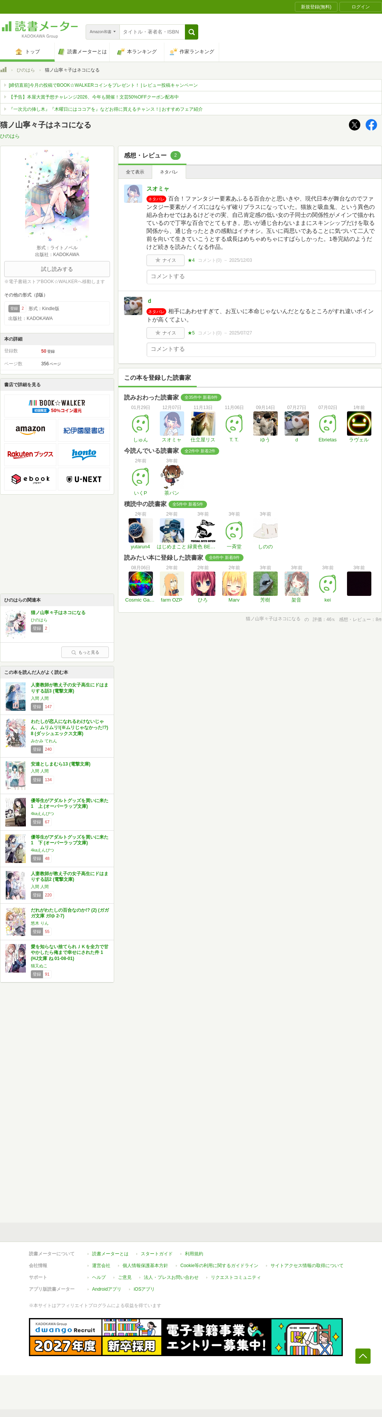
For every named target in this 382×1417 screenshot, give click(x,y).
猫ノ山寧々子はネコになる (58, 612)
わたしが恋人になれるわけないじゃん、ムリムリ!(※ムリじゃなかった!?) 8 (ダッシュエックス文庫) (69, 727)
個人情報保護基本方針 (145, 1265)
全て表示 (135, 172)
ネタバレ (169, 172)
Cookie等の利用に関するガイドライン (219, 1265)
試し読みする (57, 269)
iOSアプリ (144, 1289)
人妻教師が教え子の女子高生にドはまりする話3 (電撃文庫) (69, 688)
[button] (191, 32)
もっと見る (85, 652)
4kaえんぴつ (42, 813)
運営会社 (101, 1265)
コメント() (210, 260)
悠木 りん (40, 923)
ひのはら (26, 70)
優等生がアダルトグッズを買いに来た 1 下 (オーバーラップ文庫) (69, 840)
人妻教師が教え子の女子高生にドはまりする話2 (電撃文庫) (69, 876)
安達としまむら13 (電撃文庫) (61, 764)
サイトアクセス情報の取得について (307, 1265)
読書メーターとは (110, 1253)
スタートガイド (157, 1253)
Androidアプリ (106, 1289)
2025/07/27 (240, 333)
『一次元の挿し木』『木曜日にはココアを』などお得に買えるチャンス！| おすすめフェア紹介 (106, 109)
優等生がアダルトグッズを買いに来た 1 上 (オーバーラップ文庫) (69, 803)
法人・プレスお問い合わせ (171, 1277)
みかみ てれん (44, 741)
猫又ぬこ (39, 965)
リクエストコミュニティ (236, 1277)
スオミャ (157, 188)
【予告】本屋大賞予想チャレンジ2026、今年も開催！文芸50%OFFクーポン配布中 (94, 97)
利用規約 (194, 1253)
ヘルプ (99, 1277)
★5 (191, 333)
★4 (191, 260)
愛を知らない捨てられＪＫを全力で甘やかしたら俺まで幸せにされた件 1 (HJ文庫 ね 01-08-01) (69, 952)
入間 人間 (40, 698)
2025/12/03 (240, 260)
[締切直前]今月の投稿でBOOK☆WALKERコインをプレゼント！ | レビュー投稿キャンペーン (103, 85)
